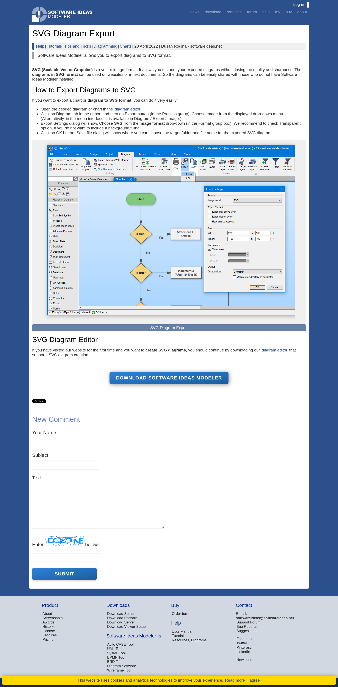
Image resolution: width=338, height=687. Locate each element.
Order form (180, 614)
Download (213, 12)
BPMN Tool (116, 657)
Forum (252, 12)
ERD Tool (114, 662)
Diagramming (105, 46)
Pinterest (243, 647)
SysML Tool (116, 653)
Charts (125, 46)
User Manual (182, 631)
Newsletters (245, 660)
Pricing (47, 639)
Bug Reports (246, 627)
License (48, 631)
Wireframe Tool (119, 670)
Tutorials (54, 46)
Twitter (241, 643)
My (277, 12)
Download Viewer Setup (126, 627)
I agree (253, 680)
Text (36, 477)
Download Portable (122, 618)
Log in (298, 4)
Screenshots (52, 618)
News (194, 12)
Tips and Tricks (77, 46)
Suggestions (246, 631)
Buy (289, 12)
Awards (48, 622)
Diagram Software (121, 666)
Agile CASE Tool (120, 644)
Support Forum (248, 622)
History (48, 627)
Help (266, 12)
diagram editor (127, 109)
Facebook (244, 639)
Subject (40, 455)
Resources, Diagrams (189, 640)
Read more (235, 680)
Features (49, 635)
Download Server (121, 622)
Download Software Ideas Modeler (169, 378)
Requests (234, 12)
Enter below (65, 541)
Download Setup (120, 614)
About (302, 12)
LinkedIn (243, 652)
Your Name (44, 432)
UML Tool (114, 649)
